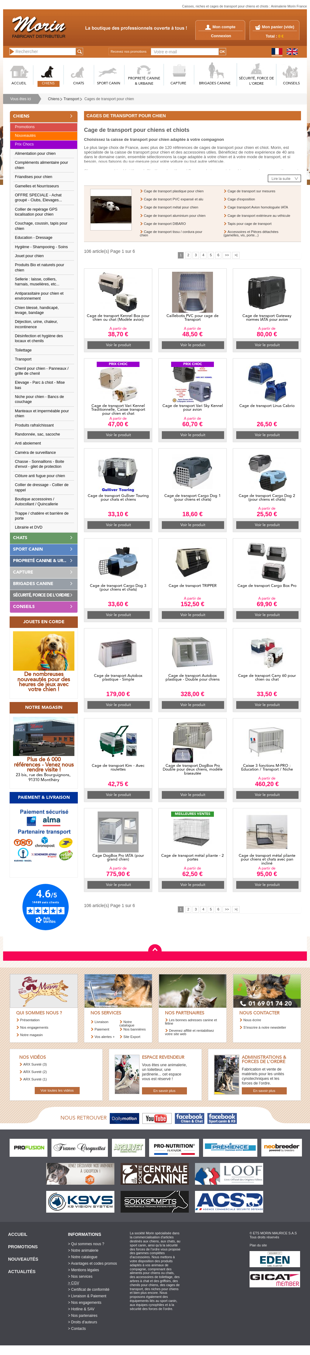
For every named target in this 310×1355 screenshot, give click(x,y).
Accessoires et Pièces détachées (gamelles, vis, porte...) (251, 233)
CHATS (78, 83)
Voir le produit (118, 345)
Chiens (54, 99)
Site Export (131, 1037)
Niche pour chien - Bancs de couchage (39, 399)
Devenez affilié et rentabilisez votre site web (189, 1032)
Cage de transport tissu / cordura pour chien (171, 233)
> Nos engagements (84, 1302)
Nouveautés (25, 135)
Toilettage (23, 350)
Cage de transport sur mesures (251, 191)
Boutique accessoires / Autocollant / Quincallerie (36, 501)
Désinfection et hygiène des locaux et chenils (39, 338)
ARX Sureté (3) (35, 1064)
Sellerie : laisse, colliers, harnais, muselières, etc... (37, 281)
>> (227, 255)
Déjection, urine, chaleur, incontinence (36, 324)
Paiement (102, 1029)
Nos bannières (134, 1029)
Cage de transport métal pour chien (171, 207)
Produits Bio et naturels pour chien (39, 267)
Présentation (30, 1020)
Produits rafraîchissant (34, 425)
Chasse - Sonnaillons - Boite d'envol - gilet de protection (39, 464)
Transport (71, 99)
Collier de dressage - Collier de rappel (42, 487)
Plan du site (258, 1245)
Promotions (25, 127)
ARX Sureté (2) (35, 1072)
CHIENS (48, 83)
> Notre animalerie (83, 1250)
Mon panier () (278, 27)
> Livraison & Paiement (87, 1296)
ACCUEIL (18, 83)
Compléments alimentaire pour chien (41, 165)
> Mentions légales (83, 1270)
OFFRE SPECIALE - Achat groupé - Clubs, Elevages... (38, 197)
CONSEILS (291, 83)
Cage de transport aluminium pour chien (175, 215)
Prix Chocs (24, 144)
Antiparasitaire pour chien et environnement (39, 296)
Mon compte (220, 27)
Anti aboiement (28, 443)
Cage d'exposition (241, 199)
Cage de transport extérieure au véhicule (259, 215)
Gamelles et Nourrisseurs (37, 186)
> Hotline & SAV (81, 1309)
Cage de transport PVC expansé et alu (173, 199)
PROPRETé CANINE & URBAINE (144, 81)
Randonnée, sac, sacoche (37, 434)
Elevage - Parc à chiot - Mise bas (40, 385)
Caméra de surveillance (35, 452)
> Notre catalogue (82, 1257)
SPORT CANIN (108, 83)
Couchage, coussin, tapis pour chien (41, 225)
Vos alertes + (105, 1037)
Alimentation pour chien (35, 153)
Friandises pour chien (33, 177)
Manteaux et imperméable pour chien (42, 413)
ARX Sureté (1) (35, 1079)
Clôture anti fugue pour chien (40, 476)
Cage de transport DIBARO (165, 224)
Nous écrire (252, 1020)
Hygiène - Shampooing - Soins (41, 247)
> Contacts (77, 1328)
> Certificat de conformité (88, 1289)
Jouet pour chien (29, 256)
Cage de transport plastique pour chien (174, 191)
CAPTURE (178, 83)
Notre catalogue (127, 1023)
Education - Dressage (33, 237)
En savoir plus (164, 1091)
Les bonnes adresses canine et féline (191, 1021)
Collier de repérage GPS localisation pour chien (36, 212)
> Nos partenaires (82, 1315)
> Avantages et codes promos (92, 1263)
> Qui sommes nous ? (86, 1244)
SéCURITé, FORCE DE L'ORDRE (256, 81)
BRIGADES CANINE (215, 83)
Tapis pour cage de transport (250, 224)
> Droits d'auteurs (82, 1322)
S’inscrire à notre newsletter (264, 1027)
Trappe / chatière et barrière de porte (42, 516)
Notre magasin (31, 1035)
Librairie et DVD (28, 527)
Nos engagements (34, 1027)
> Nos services (80, 1276)
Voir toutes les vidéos (57, 1090)
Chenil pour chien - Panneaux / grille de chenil (42, 371)
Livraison (101, 1022)
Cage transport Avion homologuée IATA (258, 207)
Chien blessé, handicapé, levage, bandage (37, 310)
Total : (275, 36)
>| (235, 255)
